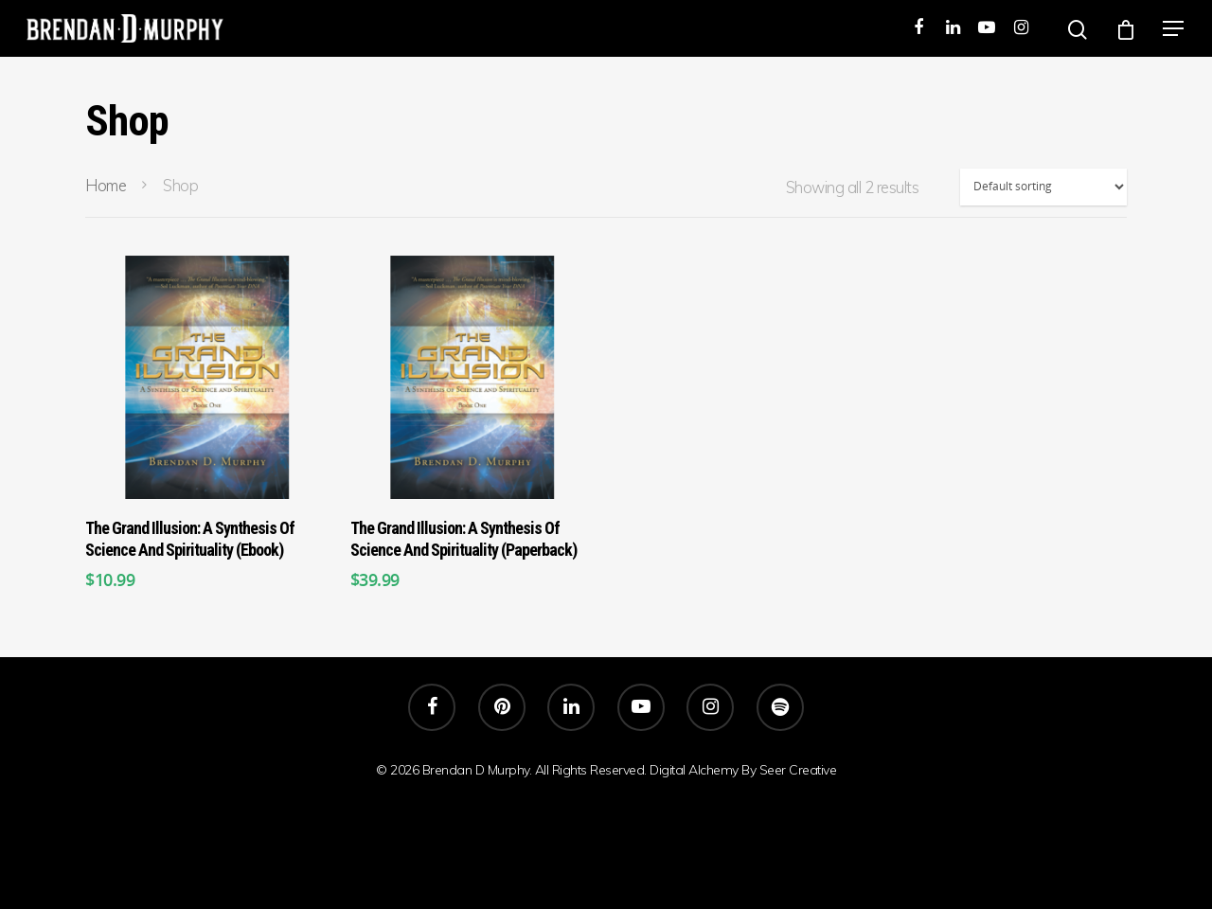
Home (105, 185)
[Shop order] (1043, 187)
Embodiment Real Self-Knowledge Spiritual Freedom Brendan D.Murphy (606, 832)
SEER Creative (606, 790)
